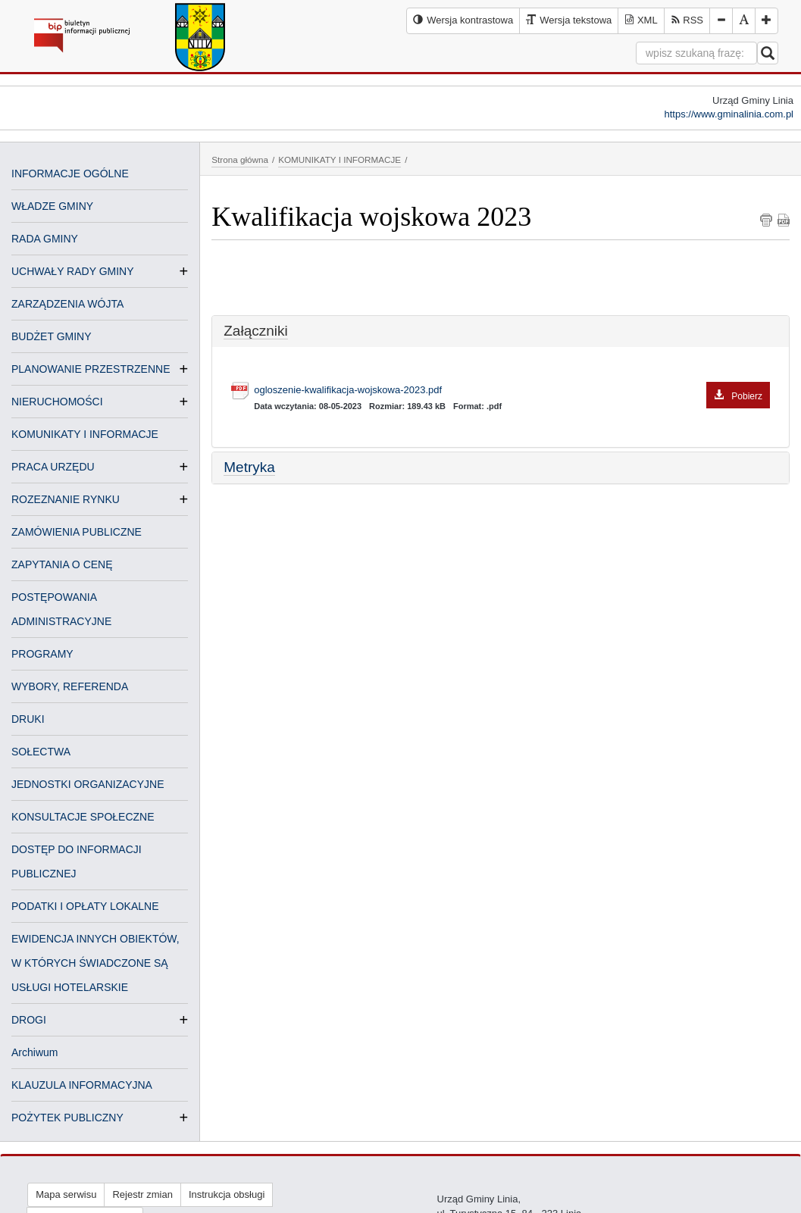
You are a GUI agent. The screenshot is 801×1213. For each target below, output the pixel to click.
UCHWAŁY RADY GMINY (72, 271)
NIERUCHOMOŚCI (57, 401)
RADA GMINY (44, 239)
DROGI (28, 1020)
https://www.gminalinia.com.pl (728, 114)
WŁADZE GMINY (52, 206)
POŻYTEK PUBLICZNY (67, 1117)
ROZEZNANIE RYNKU (65, 499)
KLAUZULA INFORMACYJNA (81, 1085)
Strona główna (239, 159)
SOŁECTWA (40, 752)
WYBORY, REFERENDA (69, 686)
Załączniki (255, 331)
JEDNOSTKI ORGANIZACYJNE (87, 784)
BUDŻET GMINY (51, 336)
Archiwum (34, 1052)
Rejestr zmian (142, 1194)
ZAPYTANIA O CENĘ (62, 564)
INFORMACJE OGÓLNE (70, 173)
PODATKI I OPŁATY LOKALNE (85, 906)
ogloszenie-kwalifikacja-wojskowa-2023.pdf (512, 390)
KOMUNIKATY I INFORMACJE (84, 434)
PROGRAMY (42, 654)
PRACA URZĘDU (53, 467)
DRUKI (28, 719)
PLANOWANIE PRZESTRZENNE (91, 369)
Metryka (249, 467)
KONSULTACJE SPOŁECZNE (83, 817)
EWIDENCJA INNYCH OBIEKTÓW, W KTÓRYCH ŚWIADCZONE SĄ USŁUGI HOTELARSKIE (95, 963)
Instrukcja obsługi (226, 1194)
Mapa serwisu (66, 1194)
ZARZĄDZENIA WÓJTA (67, 304)
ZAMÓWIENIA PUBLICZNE (76, 532)
